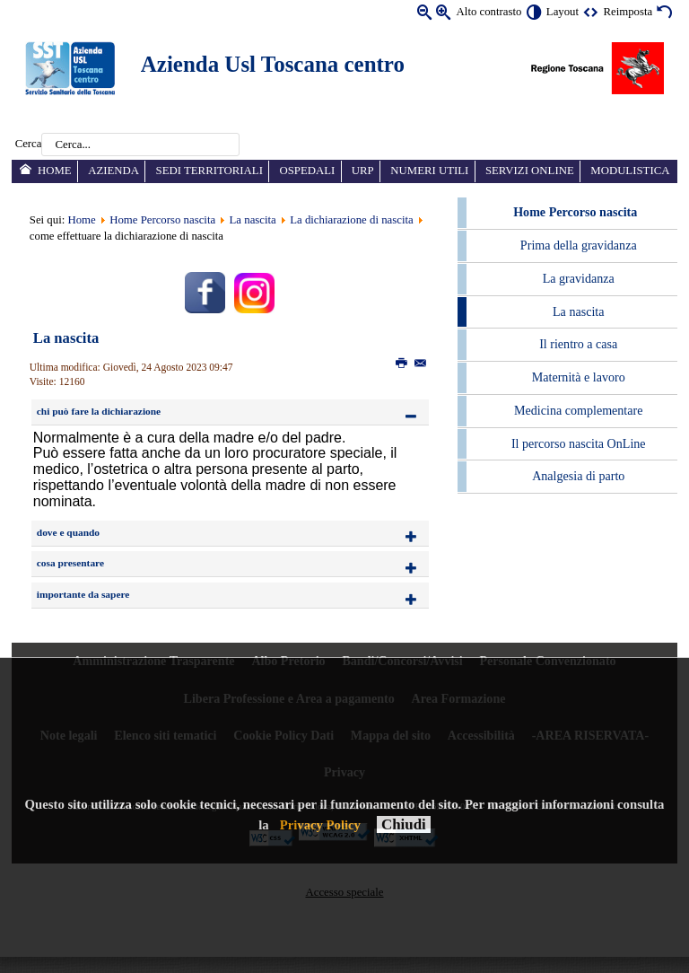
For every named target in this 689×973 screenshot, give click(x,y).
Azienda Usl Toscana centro (273, 64)
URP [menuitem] (363, 170)
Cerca (28, 144)
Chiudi (403, 824)
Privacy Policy (320, 825)
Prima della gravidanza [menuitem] (578, 245)
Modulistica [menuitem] (629, 170)
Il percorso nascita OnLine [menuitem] (578, 443)
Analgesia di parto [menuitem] (578, 476)
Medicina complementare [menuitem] (578, 410)
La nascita (253, 220)
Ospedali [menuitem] (307, 170)
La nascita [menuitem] (578, 311)
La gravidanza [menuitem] (579, 278)
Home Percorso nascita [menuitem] (575, 212)
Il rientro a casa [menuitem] (578, 344)
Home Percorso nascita (162, 220)
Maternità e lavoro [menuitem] (578, 377)
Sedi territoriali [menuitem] (209, 170)
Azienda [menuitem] (113, 170)
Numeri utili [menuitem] (429, 170)
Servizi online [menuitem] (529, 170)
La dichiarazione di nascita (352, 220)
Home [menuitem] (55, 170)
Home (81, 220)
